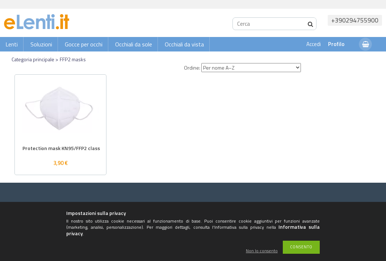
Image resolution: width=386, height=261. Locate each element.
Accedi (313, 44)
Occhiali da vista (184, 44)
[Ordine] (251, 67)
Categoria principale (33, 59)
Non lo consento (262, 251)
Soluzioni (41, 44)
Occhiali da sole (133, 44)
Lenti (11, 44)
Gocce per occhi (83, 44)
